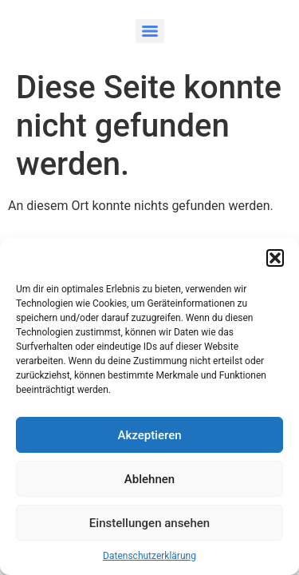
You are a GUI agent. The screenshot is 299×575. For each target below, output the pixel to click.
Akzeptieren (149, 435)
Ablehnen (149, 479)
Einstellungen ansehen (149, 523)
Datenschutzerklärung (149, 555)
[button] (275, 258)
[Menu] (150, 31)
